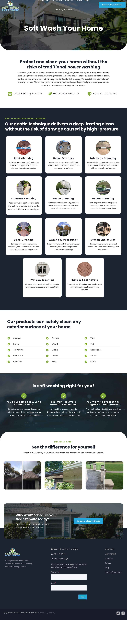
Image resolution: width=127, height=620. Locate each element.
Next (82, 597)
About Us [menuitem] (109, 558)
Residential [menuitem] (109, 549)
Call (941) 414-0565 (63, 9)
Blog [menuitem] (107, 567)
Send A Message (61, 558)
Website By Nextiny (46, 613)
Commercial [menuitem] (110, 554)
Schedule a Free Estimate (88, 521)
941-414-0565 (60, 554)
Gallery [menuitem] (108, 563)
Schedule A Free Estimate (112, 5)
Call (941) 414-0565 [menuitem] (113, 572)
